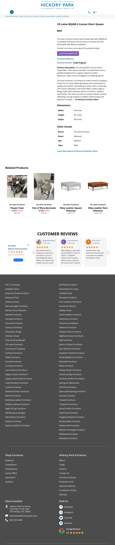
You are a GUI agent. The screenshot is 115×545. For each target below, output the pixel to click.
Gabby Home (65, 310)
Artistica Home (12, 302)
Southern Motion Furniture (71, 378)
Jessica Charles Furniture (70, 344)
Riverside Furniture (68, 361)
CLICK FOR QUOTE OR (68, 53)
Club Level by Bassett (15, 340)
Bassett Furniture (13, 314)
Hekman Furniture (67, 327)
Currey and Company (15, 349)
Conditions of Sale (67, 490)
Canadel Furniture (13, 319)
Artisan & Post (12, 297)
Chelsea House (12, 336)
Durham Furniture (13, 353)
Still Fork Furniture (67, 387)
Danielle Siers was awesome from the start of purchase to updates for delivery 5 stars (95, 254)
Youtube (68, 518)
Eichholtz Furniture (68, 284)
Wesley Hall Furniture (69, 425)
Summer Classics (67, 396)
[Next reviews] (108, 252)
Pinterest (68, 523)
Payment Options (67, 486)
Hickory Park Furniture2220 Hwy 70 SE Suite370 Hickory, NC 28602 (20, 509)
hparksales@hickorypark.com (23, 516)
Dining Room (11, 469)
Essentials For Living (68, 289)
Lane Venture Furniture (16, 370)
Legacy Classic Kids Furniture (18, 378)
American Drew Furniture (17, 293)
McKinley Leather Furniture (18, 400)
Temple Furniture (67, 400)
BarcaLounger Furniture (16, 306)
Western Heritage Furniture (72, 430)
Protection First (66, 482)
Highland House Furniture (71, 336)
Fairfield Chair (65, 293)
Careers (62, 469)
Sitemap (63, 495)
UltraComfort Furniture (70, 408)
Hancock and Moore (68, 323)
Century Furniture (13, 327)
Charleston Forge (13, 331)
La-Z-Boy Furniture (14, 366)
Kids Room (10, 477)
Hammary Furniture (68, 319)
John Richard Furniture (69, 349)
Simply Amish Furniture (70, 370)
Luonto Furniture (13, 387)
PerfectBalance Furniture (71, 357)
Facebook (68, 507)
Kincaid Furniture (13, 361)
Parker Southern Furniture (17, 425)
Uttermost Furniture (68, 413)
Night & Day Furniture (15, 408)
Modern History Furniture (17, 404)
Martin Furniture (13, 396)
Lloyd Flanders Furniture (16, 383)
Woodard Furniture (68, 438)
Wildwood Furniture (68, 434)
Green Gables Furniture (70, 314)
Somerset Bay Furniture (70, 374)
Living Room (11, 465)
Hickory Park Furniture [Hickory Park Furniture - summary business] (17, 249)
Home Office (11, 473)
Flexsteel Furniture (68, 297)
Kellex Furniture (12, 357)
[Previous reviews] (34, 252)
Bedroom (9, 460)
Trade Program (79, 62)
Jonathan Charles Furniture (72, 353)
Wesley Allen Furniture (69, 421)
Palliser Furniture (13, 421)
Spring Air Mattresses (69, 383)
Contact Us (64, 473)
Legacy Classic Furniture (16, 374)
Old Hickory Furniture (15, 417)
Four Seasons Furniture (70, 302)
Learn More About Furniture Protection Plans (77, 151)
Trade (62, 465)
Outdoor (9, 482)
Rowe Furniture (66, 366)
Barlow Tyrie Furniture (15, 310)
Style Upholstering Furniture (72, 391)
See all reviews (18, 260)
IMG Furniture (65, 340)
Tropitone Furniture (68, 404)
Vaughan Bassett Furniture (71, 417)
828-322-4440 (16, 520)
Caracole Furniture (14, 323)
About (62, 460)
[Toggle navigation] (12, 12)
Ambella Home (12, 289)
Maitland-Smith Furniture (17, 391)
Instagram (68, 512)
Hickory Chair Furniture (70, 331)
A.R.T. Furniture (12, 284)
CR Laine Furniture (17, 205)
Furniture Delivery (65, 59)
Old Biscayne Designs (15, 413)
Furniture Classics (67, 306)
